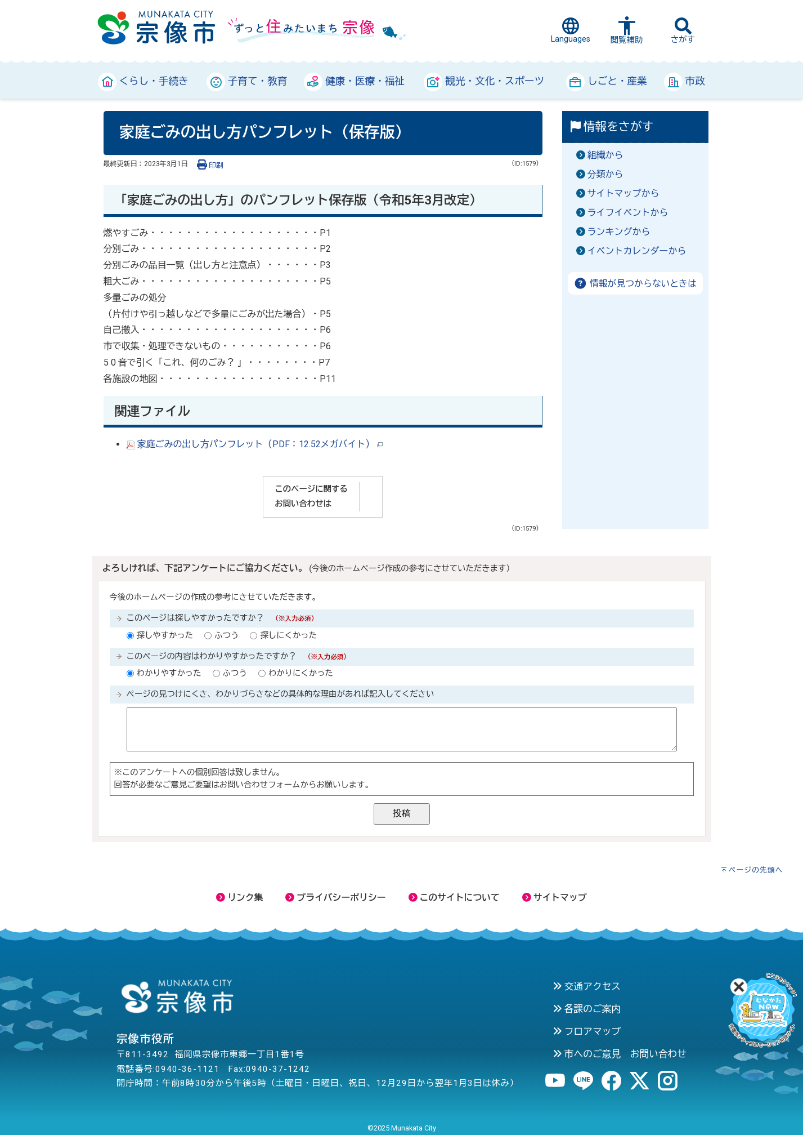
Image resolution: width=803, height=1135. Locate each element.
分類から (605, 174)
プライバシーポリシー (335, 897)
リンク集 (239, 897)
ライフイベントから (628, 212)
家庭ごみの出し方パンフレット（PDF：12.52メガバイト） (254, 444)
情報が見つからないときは (635, 283)
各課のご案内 (587, 1008)
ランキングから (619, 231)
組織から (605, 155)
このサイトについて (454, 897)
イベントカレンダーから (637, 251)
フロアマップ (587, 1031)
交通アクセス (587, 986)
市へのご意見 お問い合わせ (620, 1054)
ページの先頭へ (756, 870)
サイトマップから (623, 193)
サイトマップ (554, 897)
